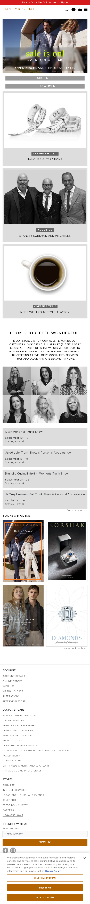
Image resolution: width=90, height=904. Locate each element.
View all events (77, 510)
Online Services (13, 720)
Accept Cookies (45, 898)
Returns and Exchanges (19, 726)
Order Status (12, 761)
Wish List (9, 686)
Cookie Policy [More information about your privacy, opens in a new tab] (53, 871)
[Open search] (67, 9)
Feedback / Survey (15, 805)
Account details (14, 676)
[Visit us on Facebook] (5, 850)
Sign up (45, 842)
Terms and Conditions (18, 731)
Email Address (11, 828)
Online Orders (13, 681)
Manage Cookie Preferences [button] (22, 771)
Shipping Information (17, 736)
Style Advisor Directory (20, 716)
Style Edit (10, 800)
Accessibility (11, 756)
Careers (8, 810)
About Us (9, 785)
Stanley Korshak (19, 9)
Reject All (45, 888)
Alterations (11, 696)
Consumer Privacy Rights (20, 746)
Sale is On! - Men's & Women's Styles (45, 2)
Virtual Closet (13, 691)
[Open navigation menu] (86, 9)
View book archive (75, 648)
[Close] (84, 858)
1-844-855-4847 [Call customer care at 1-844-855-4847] (13, 815)
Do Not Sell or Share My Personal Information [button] (36, 751)
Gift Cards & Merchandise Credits (26, 766)
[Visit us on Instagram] (13, 850)
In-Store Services (14, 790)
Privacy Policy (13, 741)
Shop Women (45, 86)
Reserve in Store (14, 701)
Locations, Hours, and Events (23, 795)
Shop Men (45, 78)
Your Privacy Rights (45, 878)
